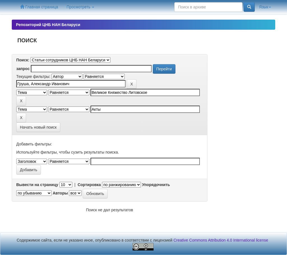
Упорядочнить (156, 184)
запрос (23, 68)
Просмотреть (80, 7)
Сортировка (89, 184)
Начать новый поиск (38, 127)
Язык (265, 7)
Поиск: (22, 60)
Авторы (60, 193)
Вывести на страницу (37, 184)
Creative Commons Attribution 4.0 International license (220, 240)
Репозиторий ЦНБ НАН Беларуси (48, 24)
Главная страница (39, 6)
